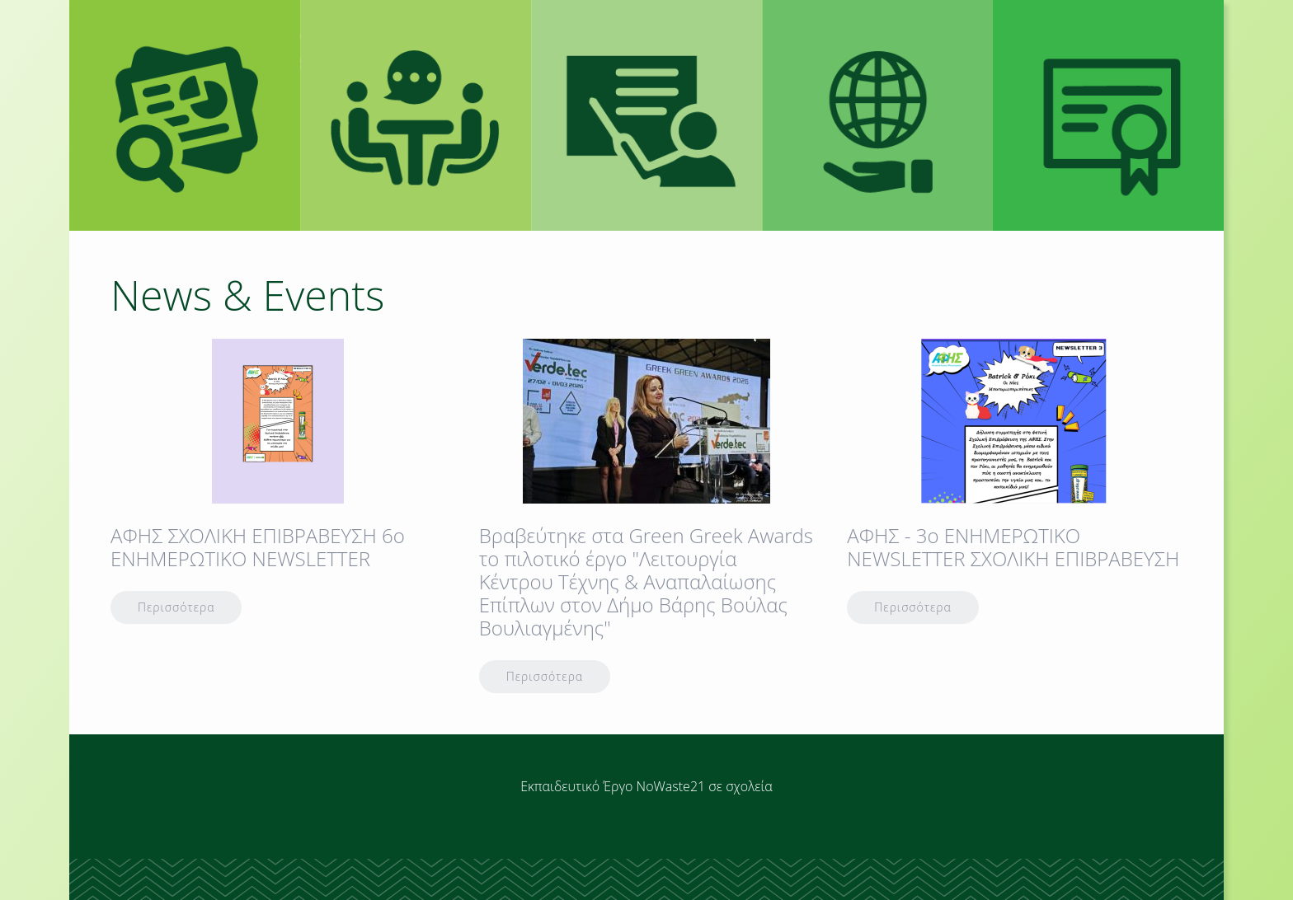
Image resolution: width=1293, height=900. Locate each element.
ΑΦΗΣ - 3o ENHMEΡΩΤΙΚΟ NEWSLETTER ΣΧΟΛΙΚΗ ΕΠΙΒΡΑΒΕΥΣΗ (1013, 547)
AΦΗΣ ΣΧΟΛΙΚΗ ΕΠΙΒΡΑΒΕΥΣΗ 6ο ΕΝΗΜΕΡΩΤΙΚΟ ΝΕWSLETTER (257, 547)
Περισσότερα (176, 607)
